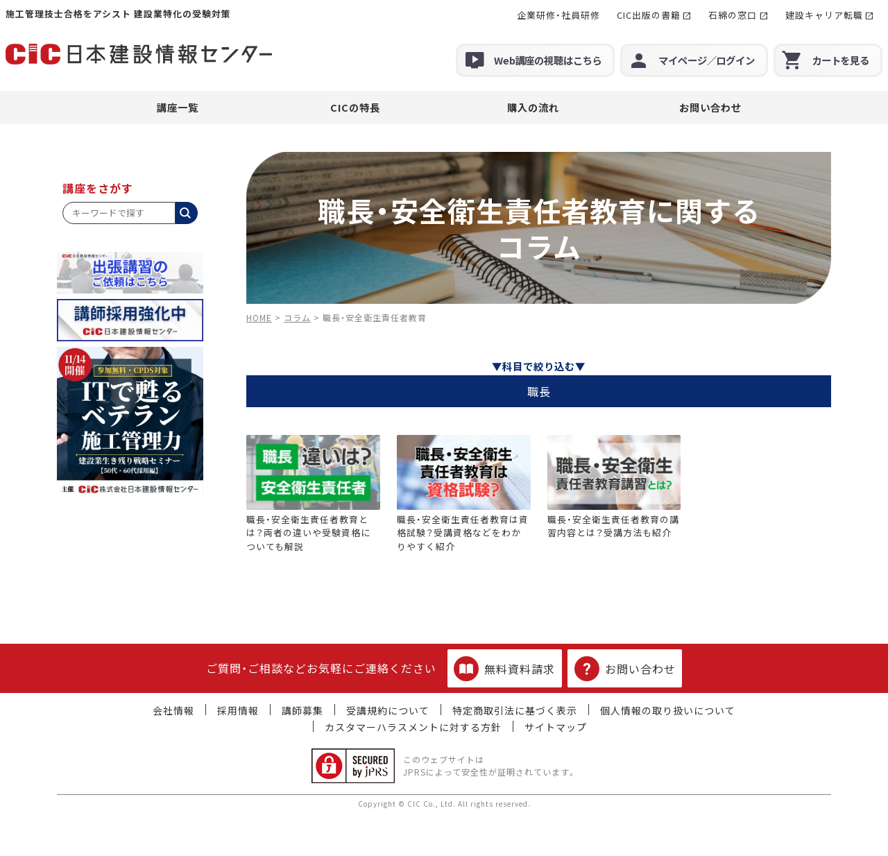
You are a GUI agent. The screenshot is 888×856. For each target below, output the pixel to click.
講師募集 (302, 710)
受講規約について (387, 710)
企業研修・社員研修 (558, 15)
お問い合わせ (710, 107)
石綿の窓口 (732, 15)
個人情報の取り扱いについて (667, 710)
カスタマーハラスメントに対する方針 (413, 727)
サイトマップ (555, 727)
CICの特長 (355, 107)
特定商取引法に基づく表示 (514, 710)
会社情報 (173, 710)
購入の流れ (533, 107)
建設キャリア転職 (824, 15)
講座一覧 (177, 107)
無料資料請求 (504, 668)
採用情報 (238, 710)
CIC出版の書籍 (649, 15)
